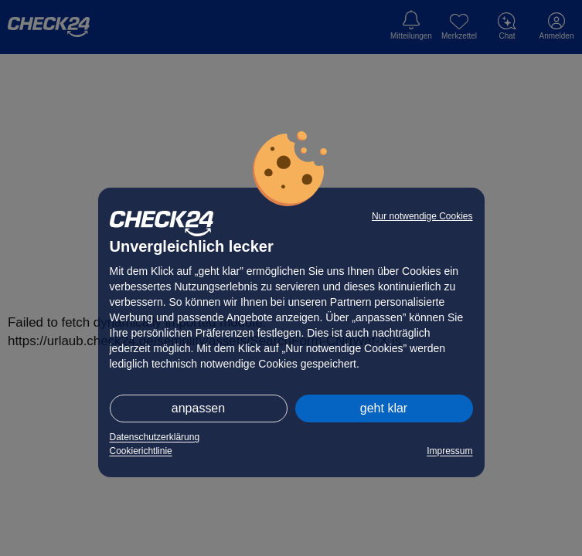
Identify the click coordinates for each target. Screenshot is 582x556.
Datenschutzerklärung (155, 437)
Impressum (449, 451)
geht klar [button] (383, 408)
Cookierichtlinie (141, 451)
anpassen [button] (198, 408)
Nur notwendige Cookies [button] (422, 216)
